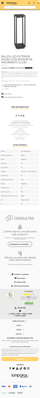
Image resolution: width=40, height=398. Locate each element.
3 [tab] (21, 51)
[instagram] (28, 368)
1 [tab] (16, 51)
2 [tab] (19, 51)
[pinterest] (25, 368)
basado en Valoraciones (28, 297)
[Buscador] (7, 7)
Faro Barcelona (23, 121)
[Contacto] (29, 3)
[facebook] (10, 368)
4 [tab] (24, 51)
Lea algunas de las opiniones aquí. (29, 299)
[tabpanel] (20, 31)
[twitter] (13, 368)
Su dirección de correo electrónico (20, 346)
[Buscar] (22, 7)
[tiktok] (21, 368)
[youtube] (17, 368)
